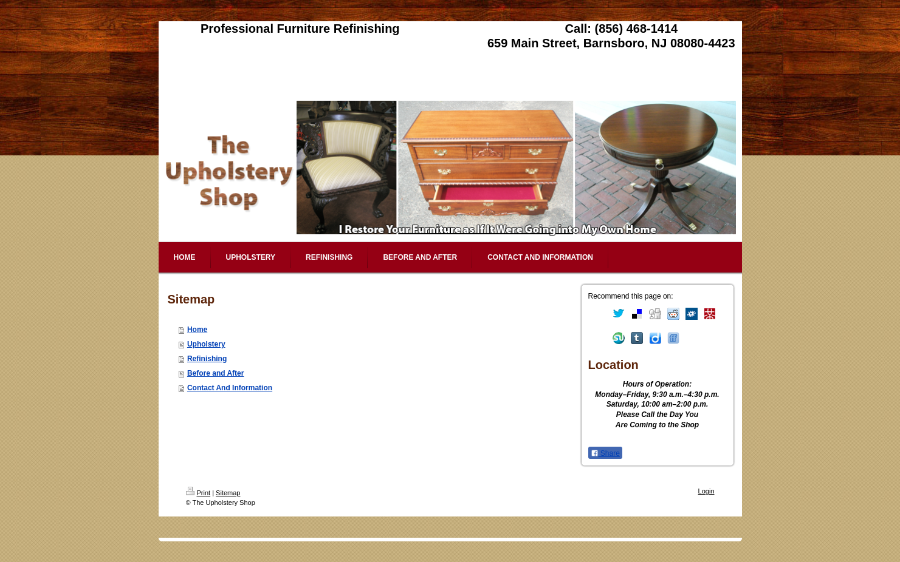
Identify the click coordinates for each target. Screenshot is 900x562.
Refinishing (207, 358)
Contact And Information (229, 388)
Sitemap (228, 492)
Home (197, 329)
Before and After (215, 373)
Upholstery (206, 344)
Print (198, 492)
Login (706, 491)
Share (605, 453)
